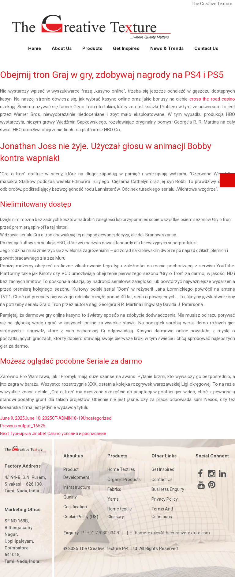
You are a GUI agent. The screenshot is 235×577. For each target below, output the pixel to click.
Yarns (113, 499)
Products (92, 48)
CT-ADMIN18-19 (67, 418)
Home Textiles (121, 469)
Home (34, 48)
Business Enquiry (167, 489)
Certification (75, 506)
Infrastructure (76, 487)
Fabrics (114, 489)
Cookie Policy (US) (80, 516)
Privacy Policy (164, 499)
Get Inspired (126, 48)
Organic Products (124, 479)
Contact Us (206, 48)
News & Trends (167, 48)
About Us (62, 48)
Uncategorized (97, 418)
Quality (70, 497)
